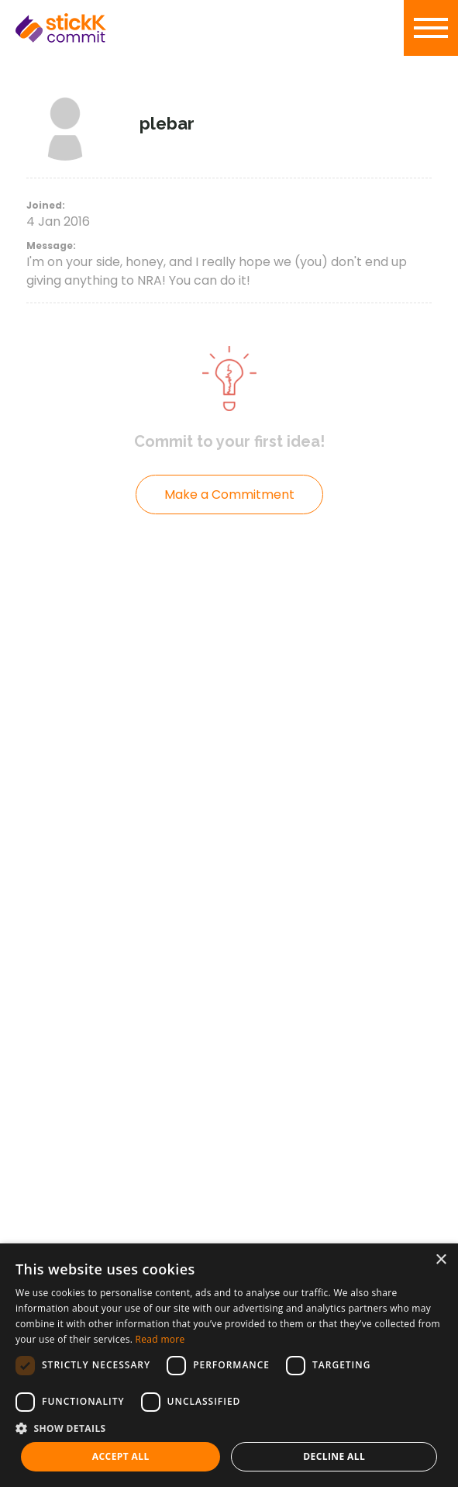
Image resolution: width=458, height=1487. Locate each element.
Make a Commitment (229, 494)
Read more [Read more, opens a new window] (160, 1339)
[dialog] (229, 1365)
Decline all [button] (334, 1456)
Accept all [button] (121, 1456)
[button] (229, 1428)
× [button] (440, 1260)
